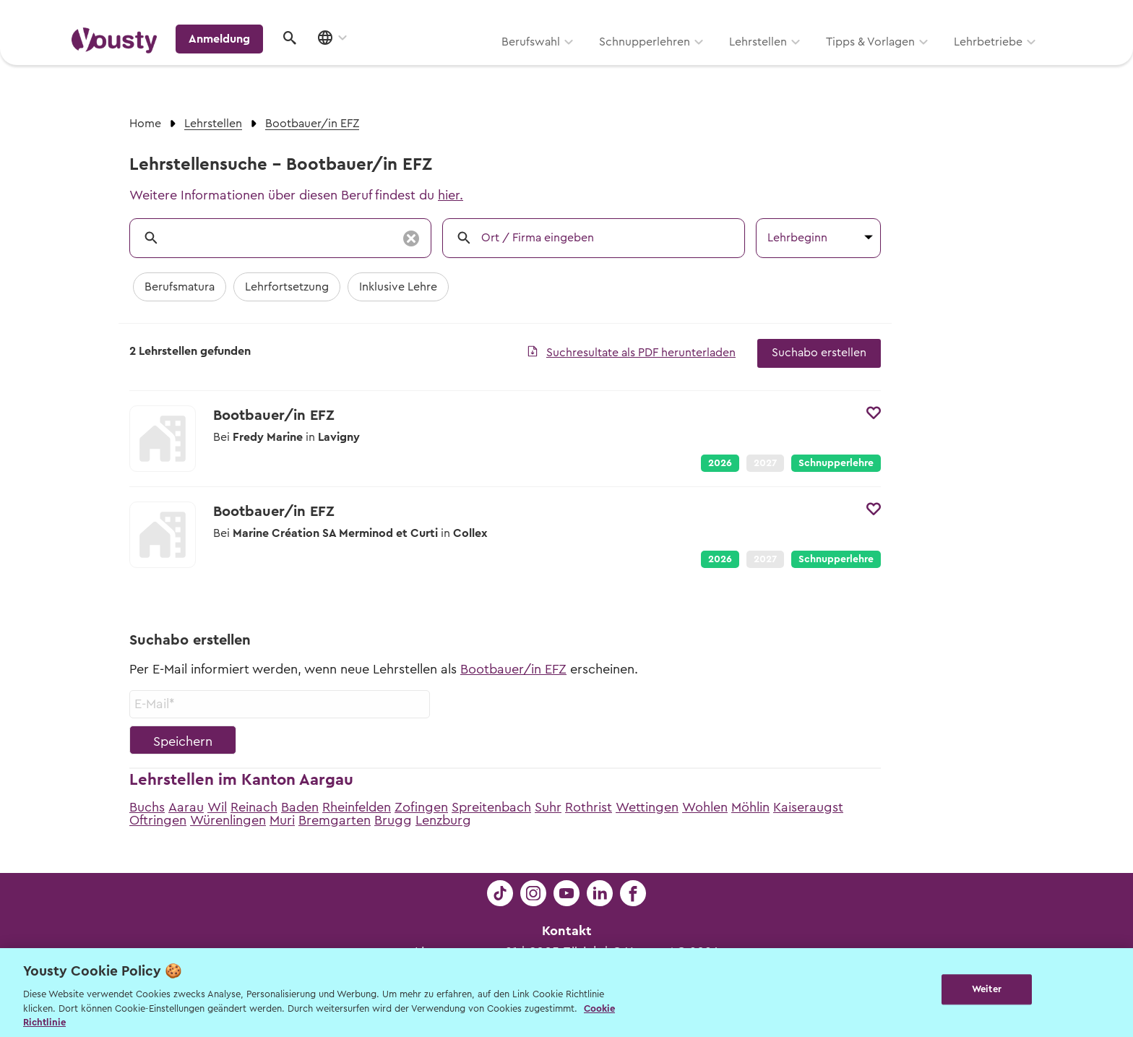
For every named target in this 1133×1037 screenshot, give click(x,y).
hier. (450, 195)
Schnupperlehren (460, 63)
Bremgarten (334, 820)
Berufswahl (346, 63)
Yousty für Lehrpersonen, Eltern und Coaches (793, 15)
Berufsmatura (180, 287)
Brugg (393, 820)
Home (145, 123)
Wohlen (705, 807)
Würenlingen (228, 820)
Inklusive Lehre (398, 287)
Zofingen (421, 807)
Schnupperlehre (836, 463)
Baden (300, 807)
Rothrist (588, 807)
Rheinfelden (356, 807)
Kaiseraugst (808, 807)
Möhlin (750, 807)
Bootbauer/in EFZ (513, 669)
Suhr (548, 807)
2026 (720, 463)
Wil (217, 807)
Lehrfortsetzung (287, 287)
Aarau (186, 807)
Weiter (986, 991)
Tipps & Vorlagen (686, 63)
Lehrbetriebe (804, 63)
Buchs (147, 807)
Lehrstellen (574, 63)
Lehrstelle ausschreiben (1000, 15)
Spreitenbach (491, 807)
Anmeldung (937, 61)
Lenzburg (443, 820)
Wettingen (647, 807)
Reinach (254, 807)
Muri (282, 820)
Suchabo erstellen (819, 352)
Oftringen (157, 820)
